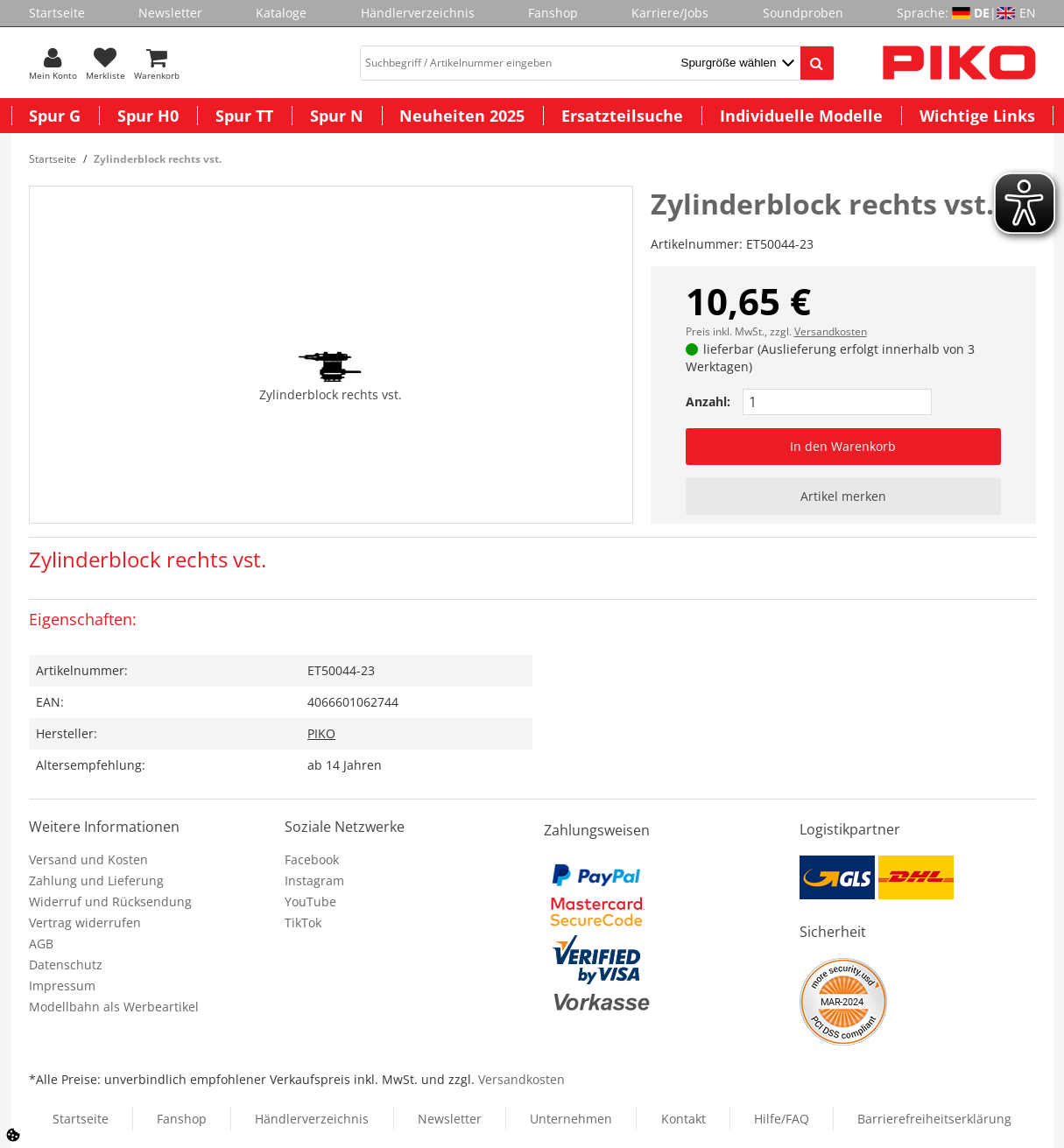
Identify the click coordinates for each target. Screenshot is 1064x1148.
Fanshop (553, 12)
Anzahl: (708, 401)
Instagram (314, 880)
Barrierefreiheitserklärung (934, 1118)
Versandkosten (830, 331)
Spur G (55, 115)
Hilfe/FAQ (781, 1118)
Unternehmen (571, 1118)
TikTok (303, 922)
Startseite (57, 12)
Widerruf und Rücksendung (110, 901)
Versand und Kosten (88, 859)
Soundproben (803, 12)
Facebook (312, 859)
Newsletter (170, 12)
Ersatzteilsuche (622, 115)
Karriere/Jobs (669, 12)
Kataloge (281, 12)
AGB (41, 943)
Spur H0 (148, 115)
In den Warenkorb (843, 446)
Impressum (62, 985)
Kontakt (683, 1118)
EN (1027, 12)
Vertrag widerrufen (85, 922)
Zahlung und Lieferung (96, 880)
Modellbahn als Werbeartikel (114, 1006)
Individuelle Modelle (801, 115)
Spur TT (244, 115)
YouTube (310, 901)
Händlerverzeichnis (418, 12)
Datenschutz (65, 964)
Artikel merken (843, 496)
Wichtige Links (977, 115)
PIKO (321, 733)
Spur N (336, 115)
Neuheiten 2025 (462, 115)
